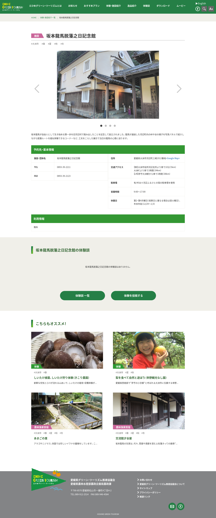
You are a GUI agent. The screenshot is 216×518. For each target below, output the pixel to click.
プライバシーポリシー (150, 492)
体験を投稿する (133, 296)
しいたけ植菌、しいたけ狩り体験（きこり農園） (61, 378)
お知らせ (72, 5)
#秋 (56, 43)
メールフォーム (172, 506)
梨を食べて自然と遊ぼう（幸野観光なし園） (141, 378)
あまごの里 (40, 438)
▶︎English (28, 9)
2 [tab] (105, 125)
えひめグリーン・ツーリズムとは (45, 5)
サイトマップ (146, 488)
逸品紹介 (132, 5)
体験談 (146, 5)
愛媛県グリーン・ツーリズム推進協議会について (162, 484)
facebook (197, 9)
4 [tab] (114, 125)
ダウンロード (163, 5)
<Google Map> (173, 158)
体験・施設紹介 (113, 5)
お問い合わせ (146, 480)
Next (179, 88)
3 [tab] (110, 125)
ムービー (181, 5)
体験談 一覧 (82, 296)
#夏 (49, 43)
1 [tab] (101, 125)
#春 (43, 43)
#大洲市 (35, 43)
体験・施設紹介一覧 (48, 17)
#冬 (62, 43)
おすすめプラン (92, 5)
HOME (33, 17)
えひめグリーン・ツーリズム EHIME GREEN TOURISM (12, 7)
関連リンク (145, 496)
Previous (36, 88)
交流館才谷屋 (124, 438)
